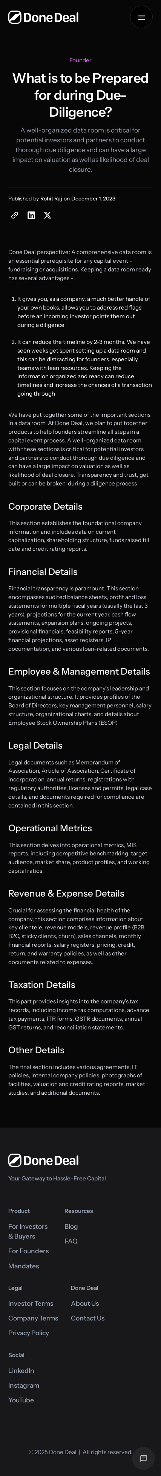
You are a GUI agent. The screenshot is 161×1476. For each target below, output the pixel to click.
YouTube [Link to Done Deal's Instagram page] (21, 1400)
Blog (71, 1226)
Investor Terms (30, 1303)
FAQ (71, 1241)
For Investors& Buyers (28, 1231)
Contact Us (87, 1318)
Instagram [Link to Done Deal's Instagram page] (23, 1385)
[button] (141, 17)
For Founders (28, 1251)
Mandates (23, 1266)
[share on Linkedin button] (31, 215)
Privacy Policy (28, 1333)
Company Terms (33, 1318)
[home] (43, 17)
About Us (85, 1303)
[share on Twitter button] (47, 215)
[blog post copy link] (14, 215)
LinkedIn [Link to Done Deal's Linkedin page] (21, 1370)
